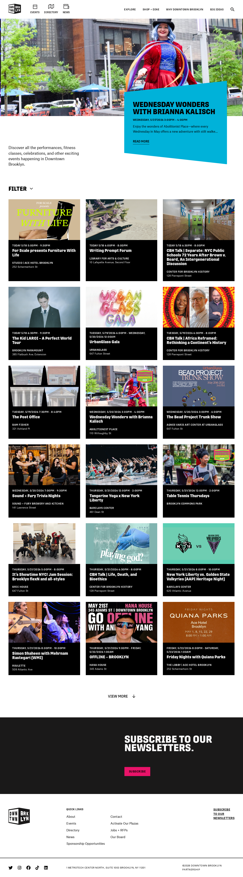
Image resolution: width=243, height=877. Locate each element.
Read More (141, 141)
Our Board (117, 837)
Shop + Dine (151, 9)
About (70, 816)
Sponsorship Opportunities (85, 843)
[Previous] (9, 123)
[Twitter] (11, 867)
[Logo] (14, 13)
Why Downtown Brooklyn (184, 9)
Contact (116, 816)
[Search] (232, 9)
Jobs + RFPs (119, 830)
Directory (72, 830)
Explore (130, 9)
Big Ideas (217, 9)
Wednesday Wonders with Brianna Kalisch (174, 108)
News (70, 837)
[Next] (17, 123)
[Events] (121, 67)
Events (71, 823)
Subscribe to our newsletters (224, 814)
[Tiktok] (37, 867)
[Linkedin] (46, 867)
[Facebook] (29, 867)
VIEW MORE (121, 696)
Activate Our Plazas (124, 823)
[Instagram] (20, 867)
